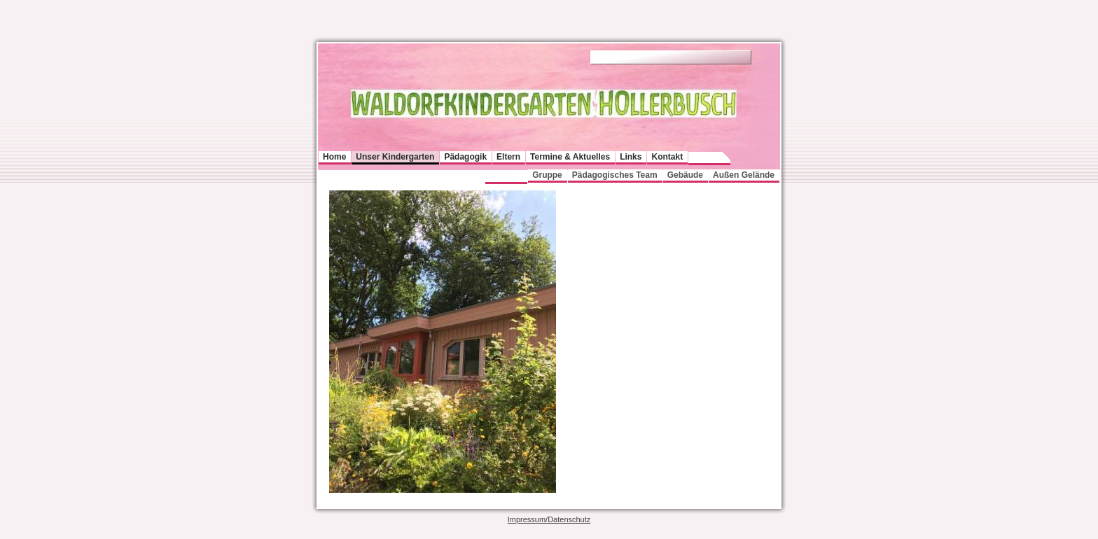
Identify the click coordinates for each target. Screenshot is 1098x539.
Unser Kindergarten (395, 157)
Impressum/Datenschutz (549, 519)
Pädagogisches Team (615, 175)
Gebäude (685, 175)
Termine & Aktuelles (570, 157)
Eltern (508, 157)
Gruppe (547, 175)
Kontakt (667, 157)
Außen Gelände (743, 175)
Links (630, 157)
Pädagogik (465, 157)
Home (334, 157)
